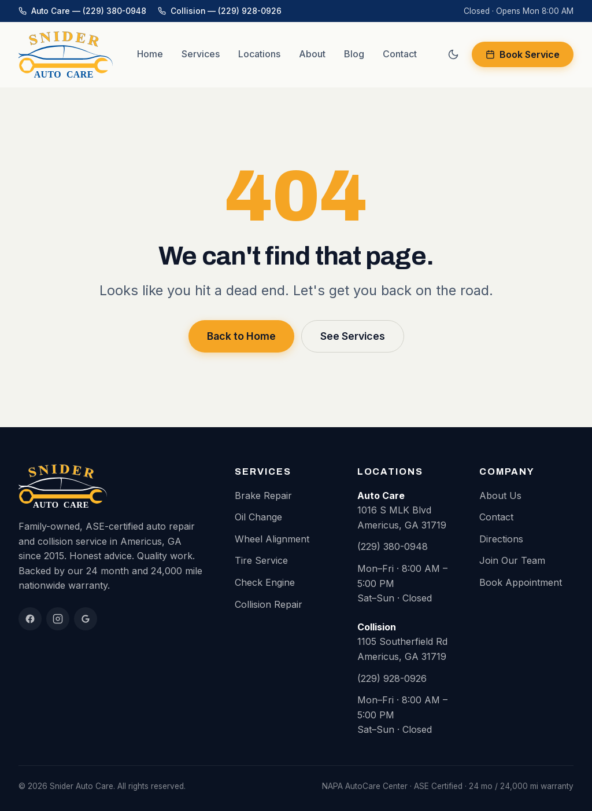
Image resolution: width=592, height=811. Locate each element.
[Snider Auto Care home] (65, 54)
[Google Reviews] (85, 618)
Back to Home (241, 336)
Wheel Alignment (272, 539)
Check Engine (265, 582)
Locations (259, 54)
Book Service (523, 54)
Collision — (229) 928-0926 (220, 11)
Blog (354, 54)
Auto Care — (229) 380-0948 (82, 11)
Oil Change (258, 517)
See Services (352, 336)
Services (201, 54)
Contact (400, 54)
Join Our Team (512, 560)
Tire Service (261, 560)
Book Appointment (520, 582)
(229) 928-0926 (392, 678)
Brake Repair (263, 495)
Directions (501, 539)
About (312, 54)
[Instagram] (57, 618)
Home (150, 54)
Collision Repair (268, 604)
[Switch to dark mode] (453, 54)
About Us (500, 495)
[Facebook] (30, 618)
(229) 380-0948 (392, 546)
